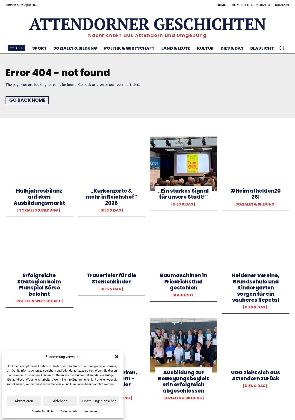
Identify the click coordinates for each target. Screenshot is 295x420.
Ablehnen (60, 401)
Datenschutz (69, 411)
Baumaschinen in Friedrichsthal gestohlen (183, 281)
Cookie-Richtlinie (42, 411)
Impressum (91, 411)
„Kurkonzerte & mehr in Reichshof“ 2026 (111, 197)
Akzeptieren (24, 401)
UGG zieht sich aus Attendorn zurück (255, 375)
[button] (116, 356)
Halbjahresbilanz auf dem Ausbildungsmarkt (39, 197)
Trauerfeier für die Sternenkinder (111, 278)
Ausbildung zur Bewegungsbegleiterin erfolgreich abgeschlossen (183, 381)
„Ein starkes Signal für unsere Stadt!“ (183, 193)
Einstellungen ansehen (99, 401)
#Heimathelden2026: (256, 193)
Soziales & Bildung (38, 210)
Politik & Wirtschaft (38, 301)
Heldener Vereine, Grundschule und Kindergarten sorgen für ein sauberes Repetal (256, 288)
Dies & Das (110, 210)
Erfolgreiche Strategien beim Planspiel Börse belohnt (39, 284)
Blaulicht (183, 295)
